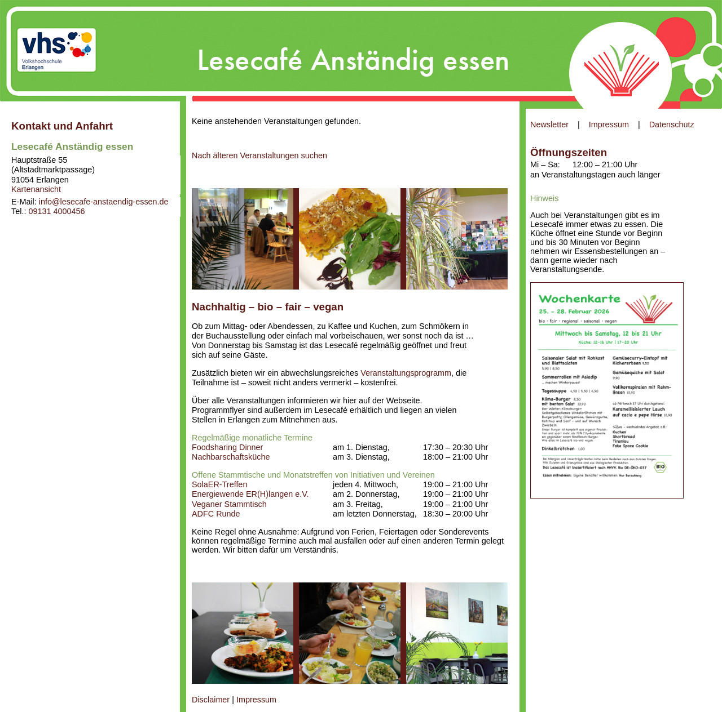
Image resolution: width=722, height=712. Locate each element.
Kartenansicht (36, 189)
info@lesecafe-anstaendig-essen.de (104, 201)
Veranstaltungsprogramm (405, 372)
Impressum (609, 124)
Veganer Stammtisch (229, 504)
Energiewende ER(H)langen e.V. (250, 494)
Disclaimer (211, 699)
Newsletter (549, 124)
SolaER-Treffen (219, 484)
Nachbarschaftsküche (231, 456)
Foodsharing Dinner (227, 447)
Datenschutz (671, 124)
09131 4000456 (56, 211)
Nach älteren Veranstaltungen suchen (259, 155)
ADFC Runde (216, 513)
